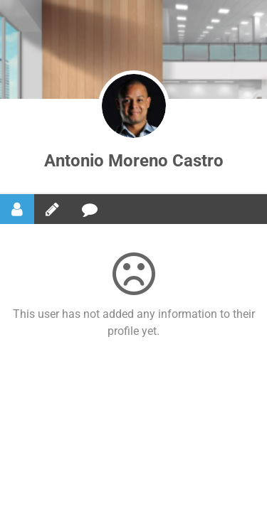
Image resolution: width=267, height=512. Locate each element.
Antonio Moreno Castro (134, 161)
